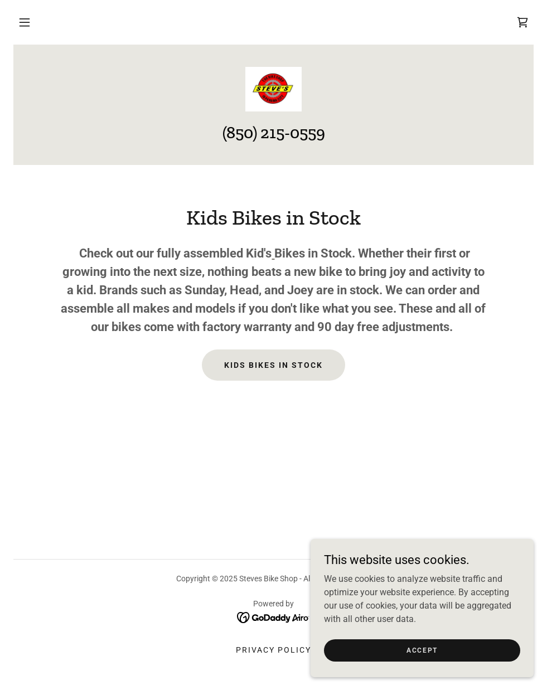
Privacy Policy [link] (273, 649)
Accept (422, 650)
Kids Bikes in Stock (273, 365)
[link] (522, 22)
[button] (24, 22)
